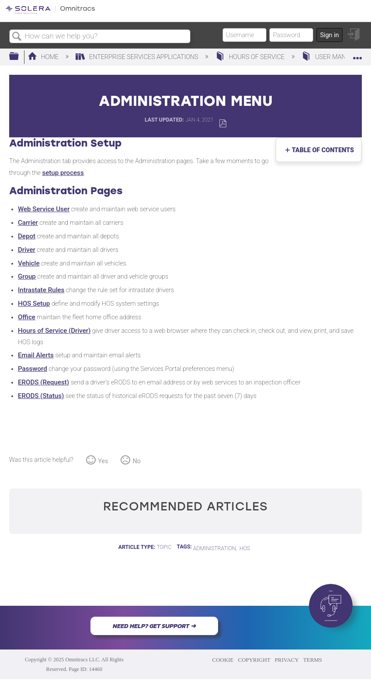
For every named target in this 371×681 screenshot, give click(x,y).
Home (44, 57)
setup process (62, 173)
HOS (244, 548)
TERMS (312, 660)
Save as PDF (222, 123)
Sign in (329, 35)
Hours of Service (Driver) (54, 331)
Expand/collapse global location (357, 54)
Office (26, 317)
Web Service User (43, 209)
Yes (103, 461)
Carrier (28, 223)
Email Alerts (36, 355)
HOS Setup (34, 303)
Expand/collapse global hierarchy (20, 56)
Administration (214, 548)
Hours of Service (250, 57)
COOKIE (223, 660)
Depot (26, 236)
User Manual (330, 57)
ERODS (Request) (43, 382)
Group (27, 276)
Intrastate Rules (41, 290)
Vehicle (29, 263)
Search (17, 37)
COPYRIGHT (254, 660)
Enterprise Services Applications (138, 57)
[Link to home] (50, 12)
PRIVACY (287, 660)
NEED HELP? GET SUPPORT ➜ (154, 626)
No (137, 461)
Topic (163, 547)
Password (32, 369)
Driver (26, 250)
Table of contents (321, 150)
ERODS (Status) (41, 396)
